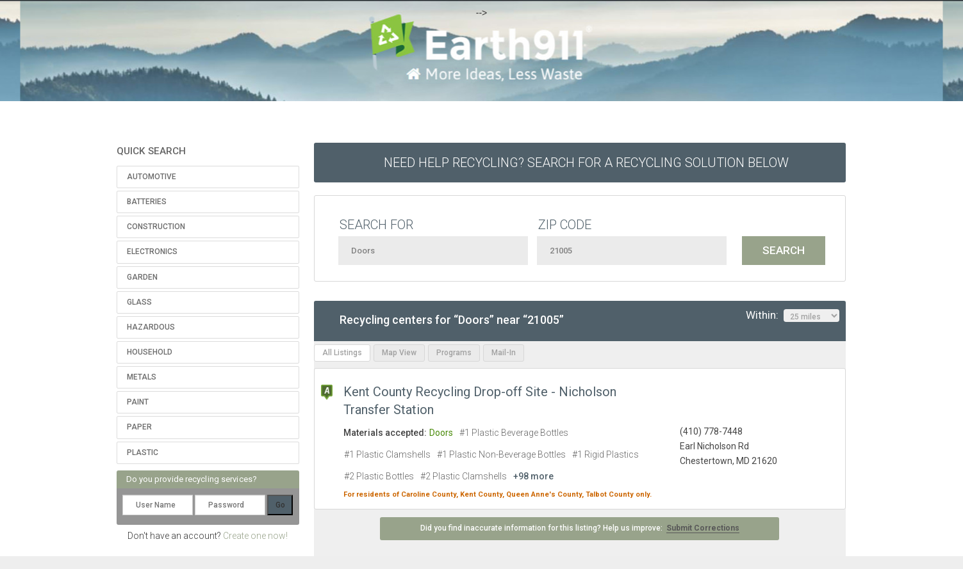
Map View (399, 352)
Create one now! (255, 536)
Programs (454, 352)
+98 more (533, 476)
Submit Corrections (702, 528)
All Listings (342, 352)
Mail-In (503, 352)
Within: (792, 316)
